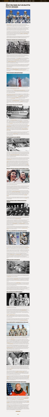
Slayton (9, 406)
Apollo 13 (21, 33)
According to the (22, 223)
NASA (29, 22)
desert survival (9, 276)
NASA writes (8, 68)
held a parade (11, 123)
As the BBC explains (18, 282)
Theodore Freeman (12, 339)
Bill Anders (22, 95)
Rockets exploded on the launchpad (11, 94)
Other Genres (19, 1)
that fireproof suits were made (24, 320)
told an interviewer (16, 278)
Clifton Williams (11, 343)
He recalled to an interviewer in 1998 (19, 371)
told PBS (20, 96)
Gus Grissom (17, 97)
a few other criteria (16, 59)
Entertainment (26, 1)
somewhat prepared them (16, 100)
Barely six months (9, 24)
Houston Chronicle (15, 133)
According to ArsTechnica (10, 347)
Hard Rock (15, 1)
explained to (12, 61)
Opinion (30, 1)
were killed (8, 342)
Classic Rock (11, 1)
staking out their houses (18, 218)
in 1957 (7, 161)
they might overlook (9, 159)
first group (9, 27)
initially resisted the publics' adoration (14, 154)
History (7, 3)
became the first (14, 88)
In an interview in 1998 (18, 254)
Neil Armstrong (25, 33)
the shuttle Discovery (25, 398)
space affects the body (21, 399)
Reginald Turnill (12, 254)
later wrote (11, 368)
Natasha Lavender (8, 8)
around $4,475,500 (15, 223)
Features (33, 1)
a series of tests (13, 399)
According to (16, 191)
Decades (23, 1)
